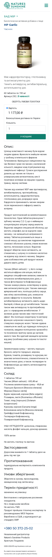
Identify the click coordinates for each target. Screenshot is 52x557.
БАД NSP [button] (10, 16)
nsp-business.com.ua (22, 546)
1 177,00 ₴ (15, 113)
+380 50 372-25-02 (18, 528)
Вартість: (13, 108)
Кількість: (11, 123)
